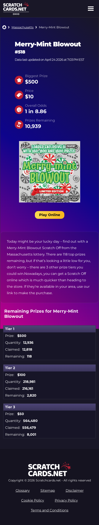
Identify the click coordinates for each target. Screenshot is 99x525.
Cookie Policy (32, 500)
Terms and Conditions (49, 510)
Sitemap (47, 490)
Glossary (23, 490)
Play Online (49, 215)
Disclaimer (75, 490)
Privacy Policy (66, 500)
